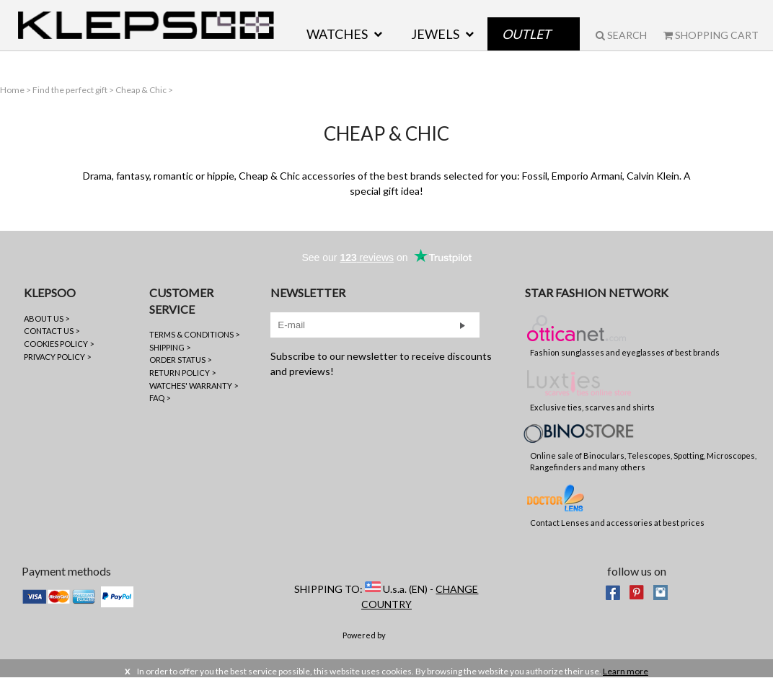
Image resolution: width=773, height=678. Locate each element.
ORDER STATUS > (180, 359)
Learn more (625, 671)
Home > (16, 89)
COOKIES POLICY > (59, 343)
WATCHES (337, 34)
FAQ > (159, 397)
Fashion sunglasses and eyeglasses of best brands (625, 334)
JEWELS (435, 34)
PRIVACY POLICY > (57, 356)
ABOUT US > (46, 318)
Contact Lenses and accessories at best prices (617, 505)
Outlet (526, 34)
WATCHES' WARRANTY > (193, 385)
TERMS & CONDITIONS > (194, 334)
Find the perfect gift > (73, 89)
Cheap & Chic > (144, 89)
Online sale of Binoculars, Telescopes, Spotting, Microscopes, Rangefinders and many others (643, 447)
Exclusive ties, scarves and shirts (592, 389)
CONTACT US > (51, 330)
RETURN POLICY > (182, 372)
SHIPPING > (169, 347)
